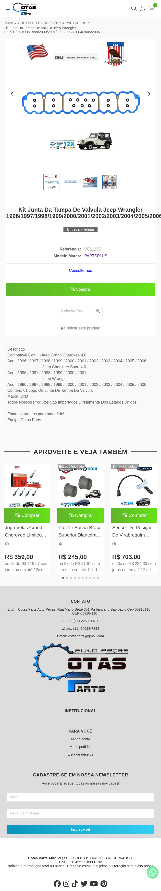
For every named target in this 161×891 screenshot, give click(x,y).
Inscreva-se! (80, 829)
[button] (12, 94)
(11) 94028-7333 (86, 628)
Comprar (27, 515)
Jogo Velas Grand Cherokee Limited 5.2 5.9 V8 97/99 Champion (23, 531)
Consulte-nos (80, 270)
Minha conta (80, 739)
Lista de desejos (80, 754)
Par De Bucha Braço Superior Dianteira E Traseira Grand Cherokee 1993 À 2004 (80, 531)
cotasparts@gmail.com (86, 636)
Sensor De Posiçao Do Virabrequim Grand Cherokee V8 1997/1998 (133, 531)
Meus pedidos (81, 747)
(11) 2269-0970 (86, 621)
